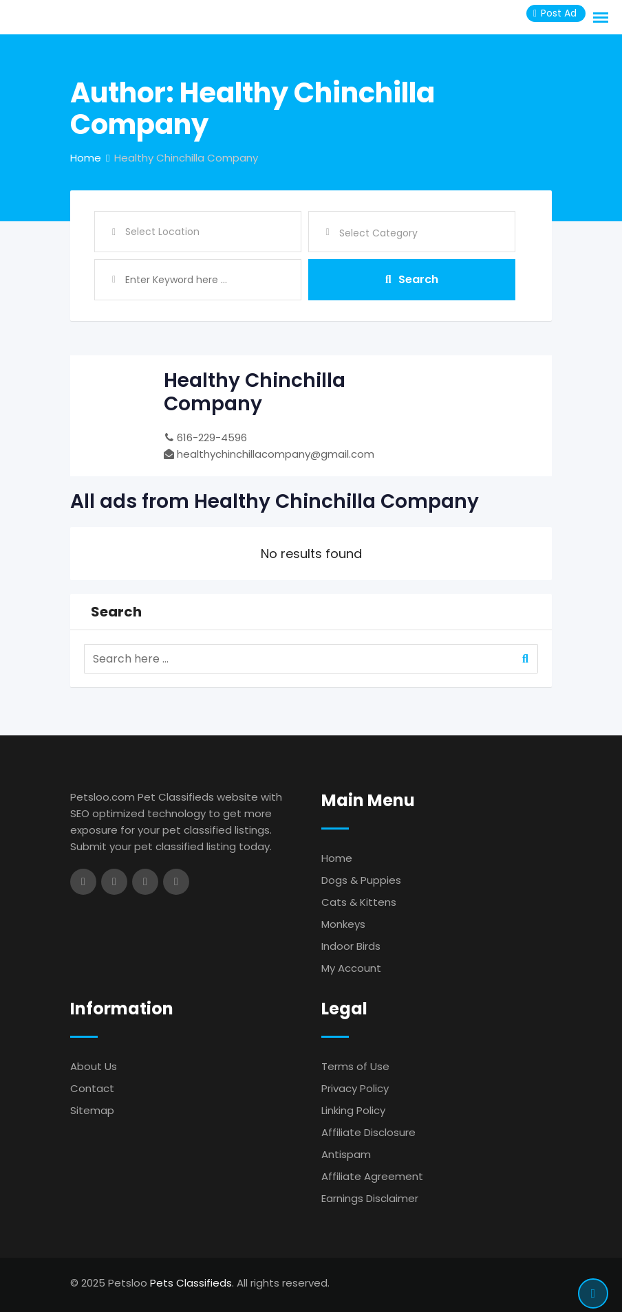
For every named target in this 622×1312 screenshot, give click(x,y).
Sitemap (92, 1110)
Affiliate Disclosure (368, 1132)
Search (411, 279)
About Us (93, 1066)
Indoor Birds (350, 946)
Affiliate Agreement (372, 1176)
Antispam (346, 1154)
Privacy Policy (355, 1088)
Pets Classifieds (191, 1283)
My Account (351, 968)
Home (336, 858)
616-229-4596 (212, 437)
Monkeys (343, 924)
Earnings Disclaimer (369, 1198)
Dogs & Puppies (361, 880)
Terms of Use (355, 1066)
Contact (92, 1088)
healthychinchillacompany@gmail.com (275, 454)
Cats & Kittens (358, 902)
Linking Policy (353, 1110)
